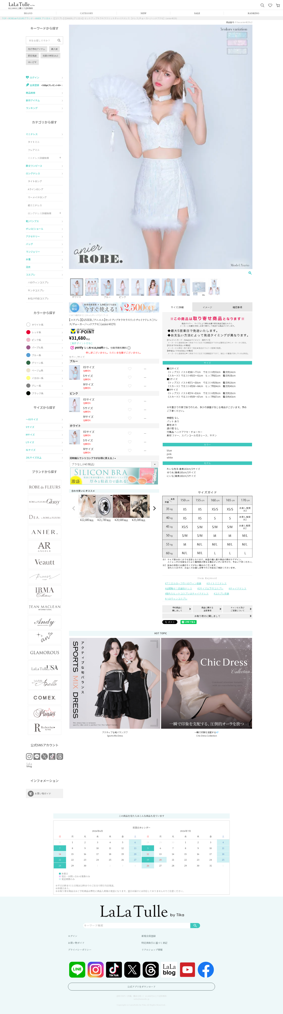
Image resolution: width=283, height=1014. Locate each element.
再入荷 (54, 48)
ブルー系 (36, 355)
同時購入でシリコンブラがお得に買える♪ (93, 458)
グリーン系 (37, 362)
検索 (195, 925)
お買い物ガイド (76, 942)
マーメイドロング (37, 197)
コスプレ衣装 (222, 593)
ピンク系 (36, 339)
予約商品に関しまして (177, 609)
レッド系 (36, 332)
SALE (197, 13)
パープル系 (37, 347)
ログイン (72, 935)
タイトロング (35, 181)
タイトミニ (34, 141)
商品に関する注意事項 (207, 609)
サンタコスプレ (36, 290)
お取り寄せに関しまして (207, 616)
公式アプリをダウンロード (141, 986)
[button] (73, 508)
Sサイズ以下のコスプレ (211, 588)
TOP (4, 18)
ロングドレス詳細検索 (39, 213)
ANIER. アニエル (42, 18)
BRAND (28, 13)
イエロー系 (38, 378)
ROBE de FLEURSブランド (20, 18)
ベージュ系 (37, 370)
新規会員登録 (149, 935)
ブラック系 (38, 393)
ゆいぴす (32, 62)
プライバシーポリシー (79, 949)
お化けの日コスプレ (38, 298)
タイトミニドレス (217, 583)
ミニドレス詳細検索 (38, 157)
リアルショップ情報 (152, 949)
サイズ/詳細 (177, 307)
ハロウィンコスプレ (38, 282)
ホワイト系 (38, 324)
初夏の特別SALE (50, 55)
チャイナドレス (238, 588)
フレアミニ (34, 149)
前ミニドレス (35, 205)
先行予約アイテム (36, 48)
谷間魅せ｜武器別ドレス (179, 588)
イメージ (207, 307)
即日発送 (32, 55)
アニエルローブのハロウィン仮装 (183, 583)
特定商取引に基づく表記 (154, 942)
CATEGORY (86, 13)
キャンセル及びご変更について (237, 609)
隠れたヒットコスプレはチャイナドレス (187, 593)
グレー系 (36, 385)
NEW (144, 13)
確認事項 (237, 307)
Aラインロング (35, 189)
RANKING (253, 13)
